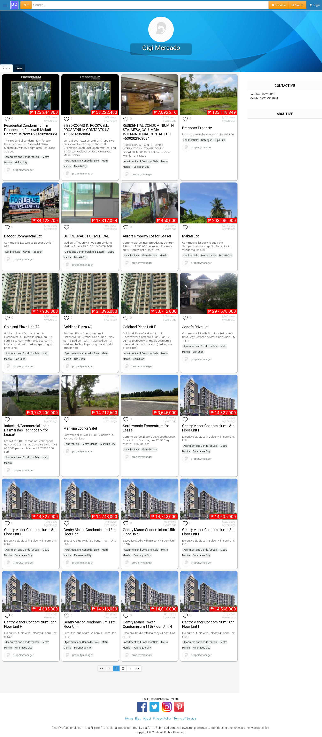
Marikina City (107, 444)
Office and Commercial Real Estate (85, 251)
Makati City (21, 162)
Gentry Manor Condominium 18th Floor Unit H (30, 532)
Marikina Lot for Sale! (80, 428)
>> (137, 668)
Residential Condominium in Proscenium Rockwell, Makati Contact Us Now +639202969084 (30, 129)
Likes (19, 68)
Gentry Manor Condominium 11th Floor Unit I (89, 624)
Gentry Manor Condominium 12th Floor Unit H (30, 624)
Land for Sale (190, 140)
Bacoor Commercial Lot (23, 236)
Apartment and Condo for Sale (22, 157)
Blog (138, 718)
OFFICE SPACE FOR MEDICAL (86, 236)
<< (102, 668)
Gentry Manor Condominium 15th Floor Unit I (149, 532)
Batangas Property (197, 128)
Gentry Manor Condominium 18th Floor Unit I (208, 428)
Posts (6, 68)
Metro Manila (149, 255)
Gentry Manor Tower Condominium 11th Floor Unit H (147, 624)
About (147, 718)
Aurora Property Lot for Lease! (147, 236)
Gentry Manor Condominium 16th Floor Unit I (89, 532)
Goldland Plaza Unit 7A (22, 327)
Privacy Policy (162, 718)
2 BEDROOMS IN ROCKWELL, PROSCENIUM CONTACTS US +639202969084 (86, 129)
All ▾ (26, 5)
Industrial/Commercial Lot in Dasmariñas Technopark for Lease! (26, 430)
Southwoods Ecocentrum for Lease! (146, 428)
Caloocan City (141, 166)
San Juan (20, 359)
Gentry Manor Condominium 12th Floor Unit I (208, 532)
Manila (163, 255)
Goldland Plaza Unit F (139, 327)
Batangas (206, 140)
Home (129, 718)
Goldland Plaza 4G (77, 327)
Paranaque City (201, 451)
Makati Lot (190, 236)
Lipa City (220, 140)
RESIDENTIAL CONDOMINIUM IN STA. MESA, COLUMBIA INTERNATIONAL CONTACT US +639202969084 (148, 131)
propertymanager (23, 169)
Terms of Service (185, 718)
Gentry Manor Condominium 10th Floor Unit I (208, 624)
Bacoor (37, 251)
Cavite (26, 251)
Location (278, 5)
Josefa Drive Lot (195, 327)
